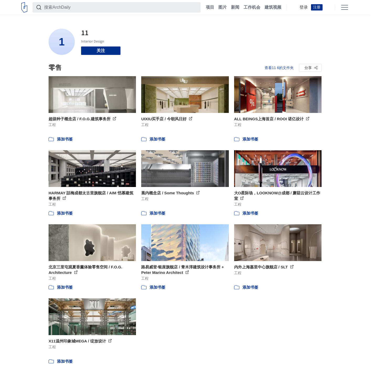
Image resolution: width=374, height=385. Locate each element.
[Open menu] (344, 7)
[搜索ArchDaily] (120, 7)
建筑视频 (273, 7)
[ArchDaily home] (24, 7)
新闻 (235, 7)
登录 (303, 7)
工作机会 (252, 7)
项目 (210, 7)
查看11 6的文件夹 (279, 68)
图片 (222, 7)
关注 (101, 50)
